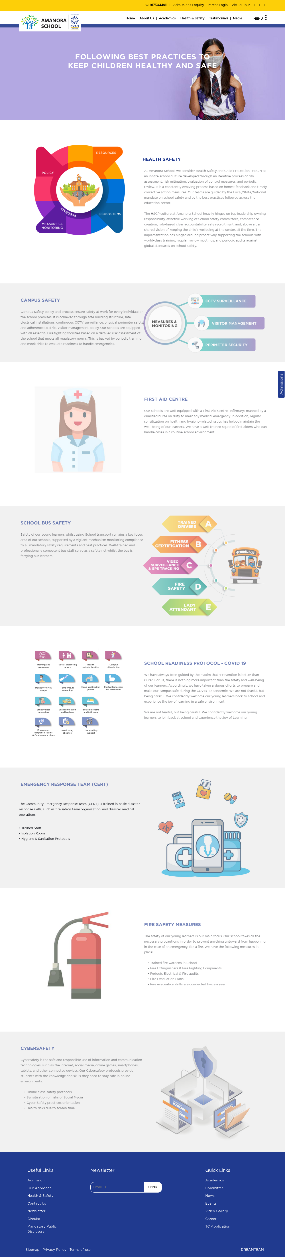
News (209, 1195)
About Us (146, 18)
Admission (36, 1180)
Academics (167, 18)
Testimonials (218, 18)
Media (237, 18)
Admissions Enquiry (188, 5)
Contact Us (36, 1203)
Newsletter (36, 1211)
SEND (152, 1187)
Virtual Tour (241, 5)
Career (210, 1219)
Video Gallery (216, 1211)
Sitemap (32, 1249)
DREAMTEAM (252, 1249)
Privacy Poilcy (54, 1249)
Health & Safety (192, 18)
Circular (33, 1219)
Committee (214, 1188)
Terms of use (80, 1249)
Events (210, 1203)
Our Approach (39, 1188)
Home (130, 18)
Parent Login (218, 5)
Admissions (281, 384)
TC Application (217, 1226)
